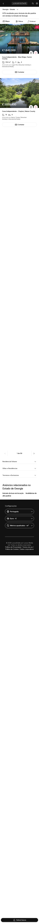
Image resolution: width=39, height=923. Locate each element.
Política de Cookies (12, 917)
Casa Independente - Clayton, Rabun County (18, 111)
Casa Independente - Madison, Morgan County (19, 373)
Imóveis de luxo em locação (13, 861)
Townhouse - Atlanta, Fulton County (15, 321)
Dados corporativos (27, 917)
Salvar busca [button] (19, 920)
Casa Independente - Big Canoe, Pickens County (17, 479)
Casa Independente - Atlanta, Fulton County (18, 216)
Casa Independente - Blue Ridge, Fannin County (17, 58)
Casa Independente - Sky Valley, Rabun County (19, 164)
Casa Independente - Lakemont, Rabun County (19, 744)
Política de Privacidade (13, 915)
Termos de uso (27, 915)
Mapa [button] (6, 21)
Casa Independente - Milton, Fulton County (18, 691)
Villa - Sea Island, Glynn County (13, 426)
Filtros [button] (19, 21)
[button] (37, 3)
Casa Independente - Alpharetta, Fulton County (16, 586)
